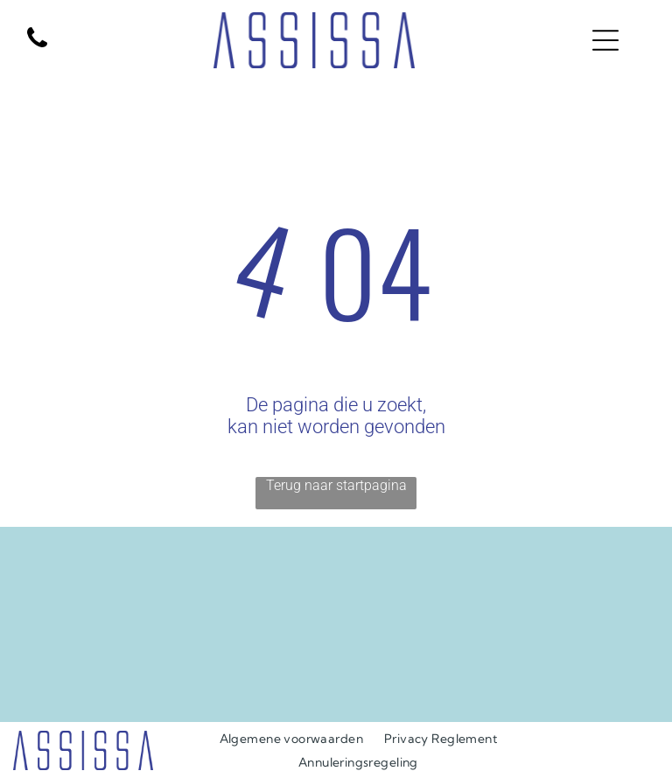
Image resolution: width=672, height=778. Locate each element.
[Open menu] (605, 40)
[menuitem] (291, 738)
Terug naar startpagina (336, 485)
